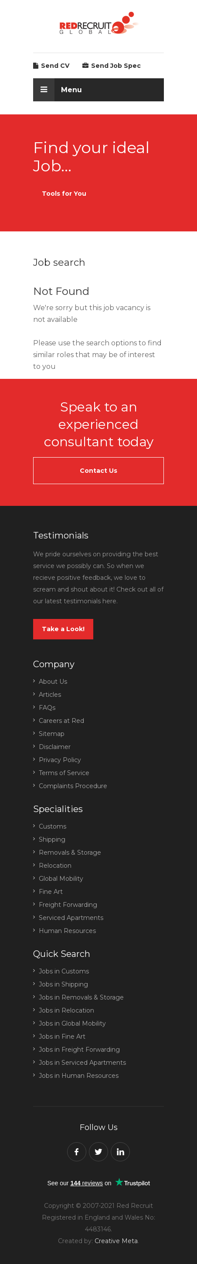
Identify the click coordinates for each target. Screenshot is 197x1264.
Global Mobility (61, 879)
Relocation (55, 865)
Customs (52, 826)
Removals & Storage (70, 852)
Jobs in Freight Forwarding (79, 1049)
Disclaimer (55, 747)
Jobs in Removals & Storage (81, 997)
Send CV (51, 66)
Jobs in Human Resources (79, 1076)
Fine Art (51, 892)
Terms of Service (64, 773)
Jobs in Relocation (66, 1010)
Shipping (52, 839)
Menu (57, 89)
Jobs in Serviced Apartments (82, 1063)
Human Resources (67, 931)
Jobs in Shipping (63, 984)
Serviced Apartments (71, 918)
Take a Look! (63, 629)
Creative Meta (116, 1241)
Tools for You (64, 193)
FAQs (47, 708)
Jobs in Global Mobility (72, 1023)
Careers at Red (61, 721)
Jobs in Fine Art (62, 1036)
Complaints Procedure (73, 786)
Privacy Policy (60, 760)
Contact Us (98, 471)
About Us (53, 682)
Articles (50, 695)
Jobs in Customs (64, 971)
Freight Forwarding (68, 905)
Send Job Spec (111, 66)
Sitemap (52, 734)
